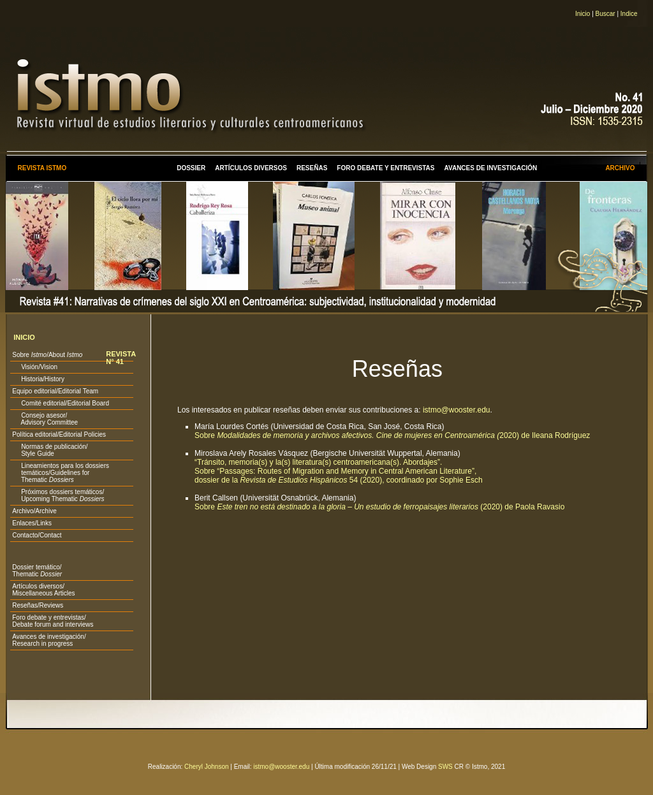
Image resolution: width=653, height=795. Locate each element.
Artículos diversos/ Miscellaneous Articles (43, 590)
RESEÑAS (312, 167)
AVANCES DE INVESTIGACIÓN (491, 167)
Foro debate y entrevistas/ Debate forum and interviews (52, 621)
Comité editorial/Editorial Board (60, 403)
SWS (445, 766)
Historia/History (38, 379)
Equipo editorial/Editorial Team (55, 391)
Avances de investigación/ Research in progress (48, 640)
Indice (629, 13)
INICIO (24, 337)
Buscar (605, 13)
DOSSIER (191, 167)
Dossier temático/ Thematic (37, 571)
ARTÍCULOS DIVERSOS (251, 167)
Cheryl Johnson (206, 766)
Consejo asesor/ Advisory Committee (45, 419)
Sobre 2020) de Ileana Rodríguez (392, 435)
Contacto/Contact (36, 535)
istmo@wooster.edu (456, 409)
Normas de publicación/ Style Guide (49, 450)
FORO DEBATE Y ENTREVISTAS (385, 167)
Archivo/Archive (34, 510)
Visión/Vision (34, 366)
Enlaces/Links (32, 523)
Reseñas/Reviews (37, 605)
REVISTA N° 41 (121, 357)
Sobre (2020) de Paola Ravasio (379, 506)
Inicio (582, 13)
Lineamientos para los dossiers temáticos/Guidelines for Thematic (60, 472)
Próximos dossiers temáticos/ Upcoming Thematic (58, 495)
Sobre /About (47, 354)
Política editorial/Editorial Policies (59, 434)
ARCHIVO (620, 167)
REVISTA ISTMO (41, 167)
